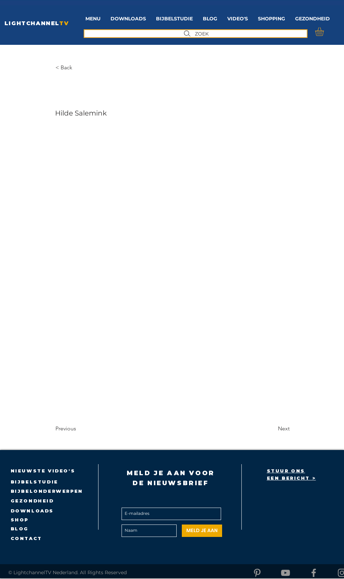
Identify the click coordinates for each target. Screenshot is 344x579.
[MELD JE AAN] (202, 531)
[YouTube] (285, 572)
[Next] (272, 429)
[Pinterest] (257, 572)
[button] (175, 19)
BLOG (20, 528)
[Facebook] (313, 572)
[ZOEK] (195, 33)
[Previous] (78, 429)
